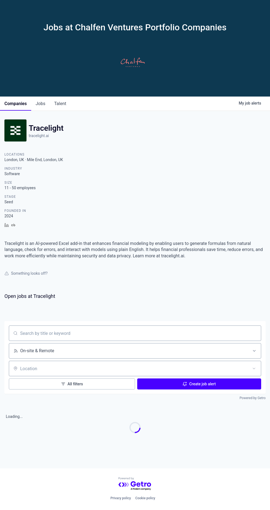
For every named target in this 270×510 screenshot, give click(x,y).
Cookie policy (145, 498)
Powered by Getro (253, 398)
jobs (40, 103)
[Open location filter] (254, 368)
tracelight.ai (39, 135)
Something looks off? (25, 273)
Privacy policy (120, 498)
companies (15, 103)
